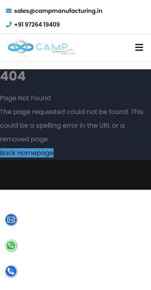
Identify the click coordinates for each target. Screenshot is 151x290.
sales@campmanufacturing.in (54, 11)
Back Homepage (27, 152)
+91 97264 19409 (33, 25)
